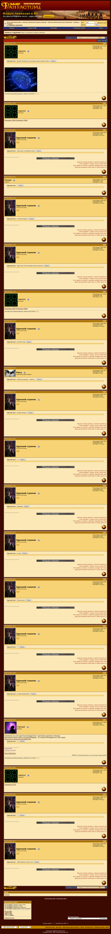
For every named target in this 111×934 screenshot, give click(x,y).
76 (97, 37)
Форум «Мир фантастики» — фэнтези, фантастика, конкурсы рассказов (26, 22)
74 (92, 37)
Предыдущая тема (50, 898)
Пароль (83, 25)
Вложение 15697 (10, 309)
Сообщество (31, 28)
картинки (7, 894)
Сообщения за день (79, 28)
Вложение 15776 (10, 784)
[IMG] (6, 914)
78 (102, 37)
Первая (80, 37)
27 (86, 37)
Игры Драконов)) (10, 753)
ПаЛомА (21, 727)
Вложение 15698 (21, 309)
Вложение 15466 (21, 120)
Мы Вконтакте (89, 927)
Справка (11, 28)
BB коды (7, 911)
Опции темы (101, 40)
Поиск (101, 28)
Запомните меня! (101, 22)
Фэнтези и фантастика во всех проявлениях (60, 22)
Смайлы (7, 912)
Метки (6, 892)
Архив (82, 927)
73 (90, 37)
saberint (21, 51)
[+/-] (101, 48)
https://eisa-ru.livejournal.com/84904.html (18, 739)
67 (88, 37)
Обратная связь (50, 927)
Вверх (107, 927)
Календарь (54, 28)
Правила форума (9, 918)
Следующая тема (61, 898)
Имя (82, 22)
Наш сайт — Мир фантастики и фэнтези (67, 927)
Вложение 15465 (10, 120)
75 (95, 37)
